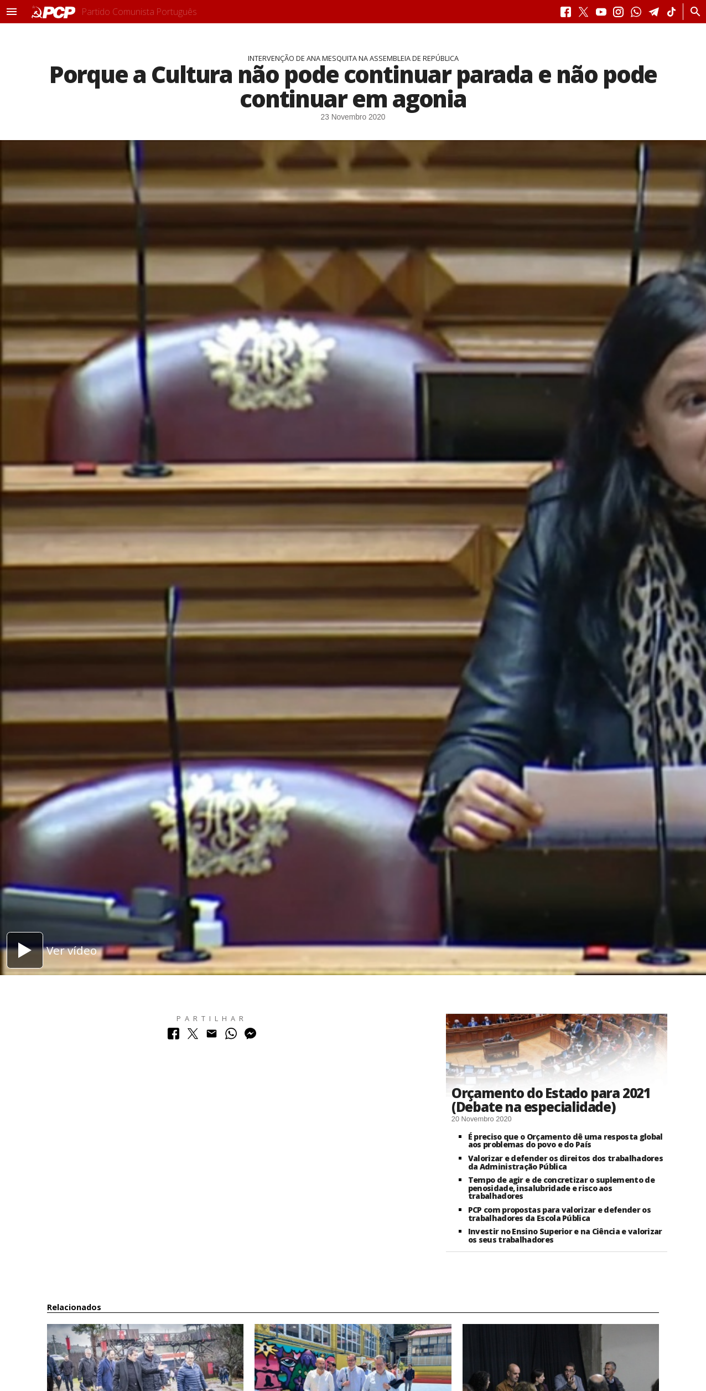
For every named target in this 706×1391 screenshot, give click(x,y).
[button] (11, 11)
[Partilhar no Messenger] (250, 1036)
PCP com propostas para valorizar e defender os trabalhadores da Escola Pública (559, 1213)
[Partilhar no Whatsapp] (231, 1036)
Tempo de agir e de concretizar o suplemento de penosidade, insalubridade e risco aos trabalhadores (561, 1187)
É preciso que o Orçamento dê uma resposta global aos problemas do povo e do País (565, 1140)
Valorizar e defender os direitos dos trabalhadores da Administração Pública (565, 1162)
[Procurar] (692, 11)
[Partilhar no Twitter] (193, 1036)
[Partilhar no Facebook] (173, 1036)
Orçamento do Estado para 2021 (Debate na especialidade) (551, 1100)
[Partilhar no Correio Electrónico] (211, 1036)
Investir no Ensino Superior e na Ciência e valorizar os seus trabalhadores (565, 1235)
